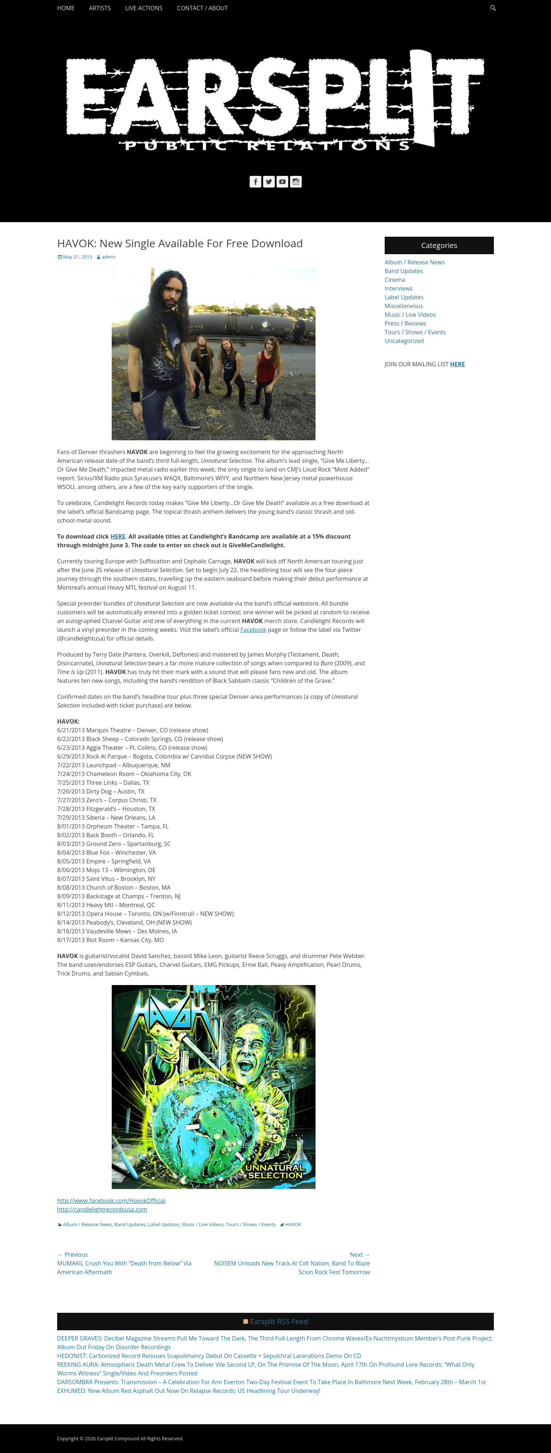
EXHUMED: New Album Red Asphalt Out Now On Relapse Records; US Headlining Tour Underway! (189, 1391)
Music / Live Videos (202, 1224)
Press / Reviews (405, 323)
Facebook (253, 630)
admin (108, 256)
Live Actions (143, 8)
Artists (100, 8)
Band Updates (130, 1224)
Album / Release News (87, 1224)
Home (66, 8)
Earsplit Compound (118, 1438)
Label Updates (164, 1224)
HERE (118, 536)
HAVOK (293, 1224)
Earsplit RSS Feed (279, 1321)
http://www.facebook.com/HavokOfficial (111, 1201)
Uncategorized (404, 341)
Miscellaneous (404, 306)
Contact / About (202, 8)
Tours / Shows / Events (251, 1224)
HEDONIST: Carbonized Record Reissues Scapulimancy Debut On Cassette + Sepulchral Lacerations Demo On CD (209, 1356)
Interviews (399, 288)
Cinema (395, 280)
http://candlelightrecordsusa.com (102, 1209)
